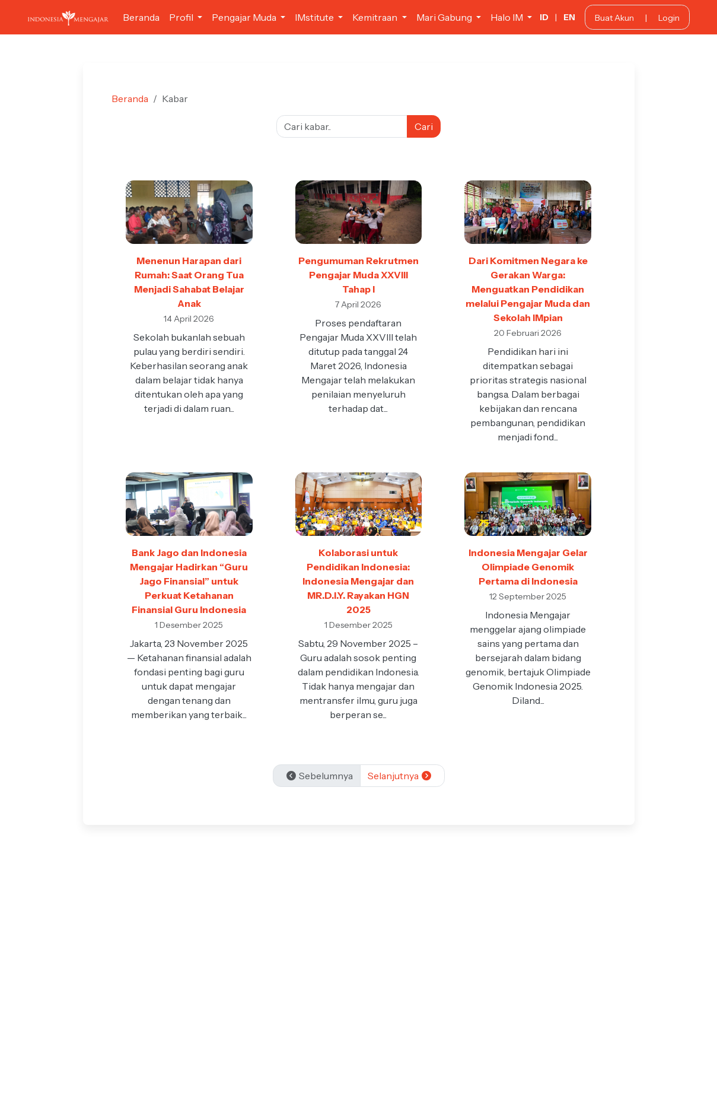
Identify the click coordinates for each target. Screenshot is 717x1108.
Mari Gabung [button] (445, 17)
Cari (424, 126)
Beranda (141, 17)
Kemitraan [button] (375, 17)
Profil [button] (182, 17)
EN (569, 17)
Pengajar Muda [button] (245, 17)
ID (544, 17)
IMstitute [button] (315, 17)
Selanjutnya (400, 776)
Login (669, 17)
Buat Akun (614, 17)
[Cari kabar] (342, 126)
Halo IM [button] (507, 17)
